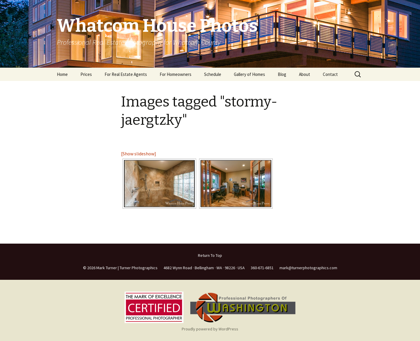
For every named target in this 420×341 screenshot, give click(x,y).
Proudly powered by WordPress (210, 329)
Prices (86, 74)
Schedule (212, 74)
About (304, 74)
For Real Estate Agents (126, 74)
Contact (330, 74)
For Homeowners (175, 74)
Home (62, 74)
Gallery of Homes (249, 74)
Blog (282, 74)
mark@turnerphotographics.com (308, 267)
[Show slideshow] (138, 154)
